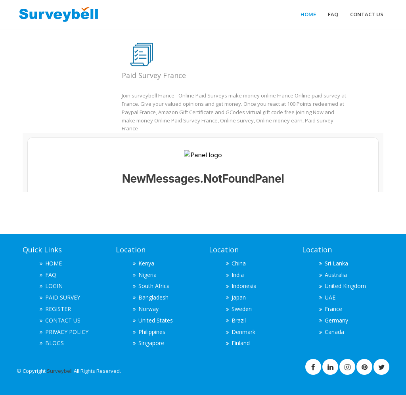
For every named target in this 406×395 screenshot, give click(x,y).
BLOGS (54, 343)
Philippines (151, 332)
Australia (336, 275)
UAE (330, 297)
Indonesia (244, 286)
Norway (148, 309)
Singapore (151, 343)
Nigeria (147, 275)
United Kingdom (345, 286)
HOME (308, 14)
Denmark (243, 332)
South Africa (154, 286)
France (333, 309)
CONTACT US (366, 14)
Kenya (146, 263)
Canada (334, 332)
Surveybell (60, 370)
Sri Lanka (336, 263)
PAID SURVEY (62, 297)
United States (155, 320)
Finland (241, 343)
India (238, 275)
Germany (336, 320)
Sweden (242, 309)
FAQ (333, 14)
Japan (239, 297)
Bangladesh (153, 297)
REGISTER (58, 309)
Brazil (239, 320)
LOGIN (54, 286)
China (239, 263)
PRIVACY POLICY (66, 332)
